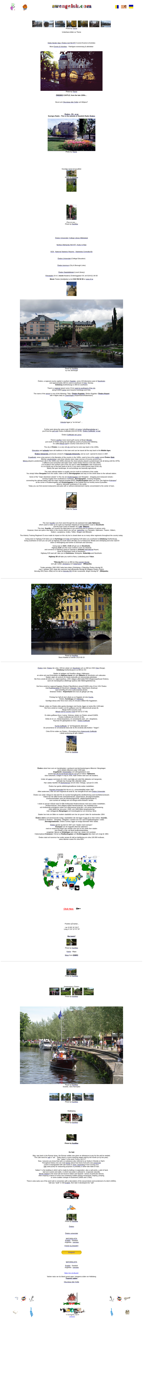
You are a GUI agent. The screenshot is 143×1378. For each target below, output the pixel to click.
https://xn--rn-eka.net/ (71, 1273)
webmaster (72, 1316)
